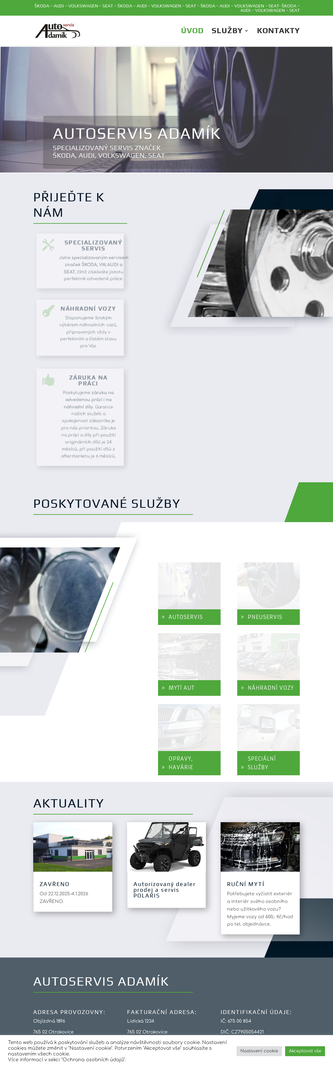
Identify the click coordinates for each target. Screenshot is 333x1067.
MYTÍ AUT (181, 688)
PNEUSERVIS (265, 617)
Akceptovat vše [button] (305, 1051)
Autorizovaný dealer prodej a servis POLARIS (164, 890)
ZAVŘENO (55, 884)
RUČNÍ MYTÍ (246, 884)
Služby (227, 31)
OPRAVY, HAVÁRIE (181, 762)
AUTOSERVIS (186, 617)
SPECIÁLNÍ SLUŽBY (262, 762)
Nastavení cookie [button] (259, 1051)
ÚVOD (192, 31)
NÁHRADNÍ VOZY (271, 688)
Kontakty (278, 31)
